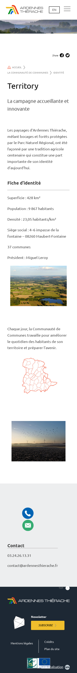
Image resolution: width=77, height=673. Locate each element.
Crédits (49, 641)
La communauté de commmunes (29, 73)
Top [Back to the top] (61, 588)
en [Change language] (54, 9)
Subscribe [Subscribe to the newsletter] (45, 625)
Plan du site (52, 649)
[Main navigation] (67, 9)
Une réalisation (55, 667)
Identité (58, 72)
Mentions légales (22, 643)
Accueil (16, 67)
